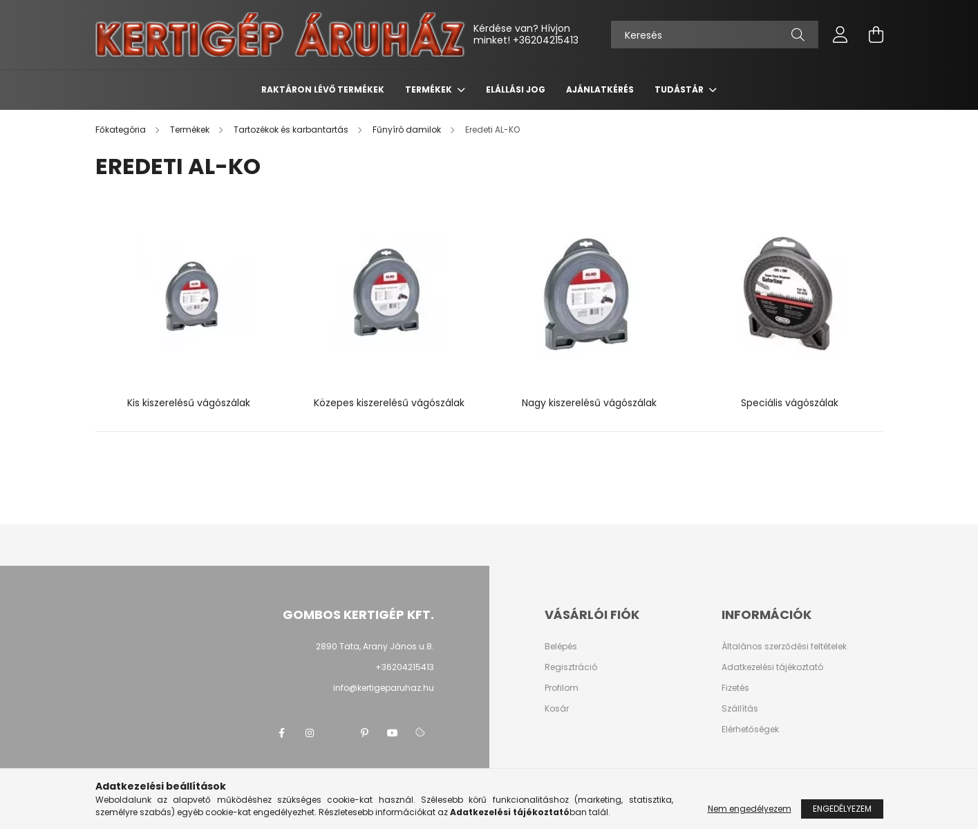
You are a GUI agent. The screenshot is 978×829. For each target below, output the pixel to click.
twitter (337, 733)
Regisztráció (571, 667)
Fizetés (735, 688)
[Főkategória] (121, 129)
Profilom (562, 688)
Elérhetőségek (750, 729)
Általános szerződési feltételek (784, 646)
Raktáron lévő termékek (322, 89)
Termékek (429, 89)
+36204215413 (546, 40)
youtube (392, 733)
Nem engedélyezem (749, 808)
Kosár (557, 709)
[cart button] (876, 34)
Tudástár (680, 89)
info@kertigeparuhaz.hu (383, 688)
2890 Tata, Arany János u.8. (375, 646)
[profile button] (840, 34)
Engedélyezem (842, 808)
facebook (282, 733)
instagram (309, 733)
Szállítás (740, 709)
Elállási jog (515, 89)
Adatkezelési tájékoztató (772, 667)
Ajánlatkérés (600, 89)
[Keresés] (714, 34)
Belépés (561, 646)
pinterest (365, 733)
